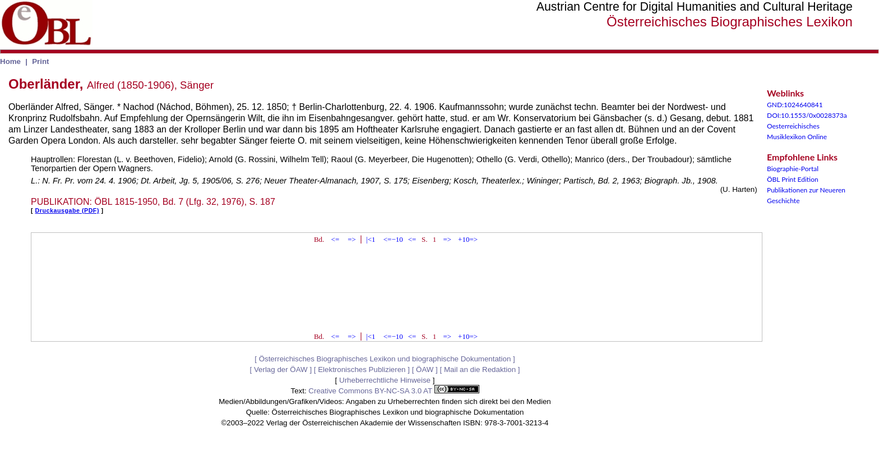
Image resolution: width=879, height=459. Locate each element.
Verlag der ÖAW (281, 369)
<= (335, 239)
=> (352, 239)
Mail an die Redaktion (480, 369)
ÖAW (424, 369)
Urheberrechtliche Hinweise (385, 380)
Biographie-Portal (792, 168)
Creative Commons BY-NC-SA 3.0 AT (393, 391)
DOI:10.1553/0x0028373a (807, 115)
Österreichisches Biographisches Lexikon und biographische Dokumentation (385, 359)
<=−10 (393, 239)
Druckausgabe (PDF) (67, 210)
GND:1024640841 (795, 104)
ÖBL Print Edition (792, 179)
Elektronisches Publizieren (361, 369)
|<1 (370, 239)
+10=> (468, 239)
